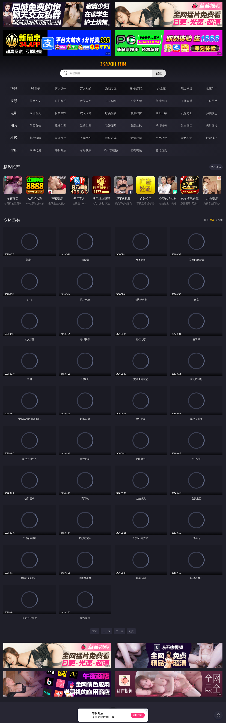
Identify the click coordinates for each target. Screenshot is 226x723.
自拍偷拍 (60, 101)
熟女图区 (186, 125)
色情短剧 (161, 150)
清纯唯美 (161, 125)
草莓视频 (85, 150)
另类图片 (211, 125)
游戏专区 (111, 88)
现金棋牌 (186, 88)
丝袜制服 (161, 101)
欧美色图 (85, 125)
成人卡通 (85, 113)
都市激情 (35, 138)
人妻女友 (85, 138)
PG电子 (35, 88)
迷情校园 (136, 138)
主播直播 (186, 101)
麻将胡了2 (136, 88)
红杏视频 (136, 150)
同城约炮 (35, 150)
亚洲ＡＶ (35, 101)
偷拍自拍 (60, 113)
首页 (94, 631)
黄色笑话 (186, 138)
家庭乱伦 (60, 138)
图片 (13, 125)
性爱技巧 (211, 138)
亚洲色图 (60, 125)
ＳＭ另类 (211, 101)
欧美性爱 (111, 113)
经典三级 (161, 113)
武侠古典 (111, 138)
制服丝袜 (136, 113)
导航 (13, 150)
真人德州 (60, 88)
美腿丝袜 (136, 125)
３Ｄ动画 (111, 101)
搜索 (159, 73)
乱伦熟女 (186, 113)
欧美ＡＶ (85, 101)
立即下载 (138, 715)
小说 (13, 137)
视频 (13, 100)
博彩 (13, 88)
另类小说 (161, 138)
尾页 (131, 631)
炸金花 (161, 88)
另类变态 (211, 113)
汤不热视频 (111, 150)
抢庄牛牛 (211, 88)
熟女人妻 (136, 101)
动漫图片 (111, 125)
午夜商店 (60, 150)
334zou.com (113, 64)
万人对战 (85, 88)
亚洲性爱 (35, 113)
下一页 (119, 631)
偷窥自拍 (35, 125)
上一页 (106, 631)
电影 (13, 113)
